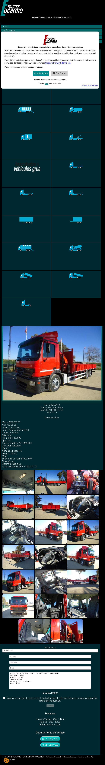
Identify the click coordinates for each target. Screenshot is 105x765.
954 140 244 (50, 748)
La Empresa (8, 30)
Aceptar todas (41, 73)
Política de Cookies (69, 760)
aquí (46, 84)
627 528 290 (50, 742)
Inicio (5, 26)
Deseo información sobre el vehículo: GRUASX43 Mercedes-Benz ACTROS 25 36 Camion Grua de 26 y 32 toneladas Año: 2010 (50, 682)
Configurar (59, 73)
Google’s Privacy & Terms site (58, 63)
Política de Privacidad (53, 760)
